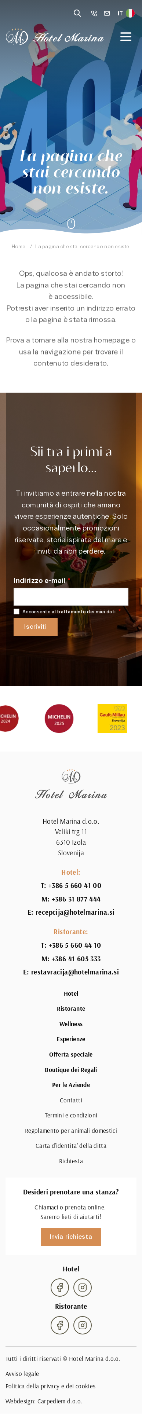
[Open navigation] (126, 36)
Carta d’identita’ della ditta (71, 1146)
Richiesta (71, 1161)
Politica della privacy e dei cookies (50, 1386)
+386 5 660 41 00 (74, 885)
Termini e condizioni (71, 1115)
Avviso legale (22, 1374)
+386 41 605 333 (76, 958)
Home (19, 246)
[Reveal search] (77, 13)
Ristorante (71, 1008)
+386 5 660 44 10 (75, 945)
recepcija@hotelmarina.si (75, 912)
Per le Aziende (71, 1084)
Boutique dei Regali (71, 1069)
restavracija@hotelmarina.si (75, 972)
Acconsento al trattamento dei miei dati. (69, 612)
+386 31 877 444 (76, 899)
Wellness (71, 1024)
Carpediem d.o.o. (59, 1401)
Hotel (71, 993)
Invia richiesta (71, 1236)
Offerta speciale (70, 1054)
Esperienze (71, 1039)
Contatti (71, 1100)
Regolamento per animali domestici (71, 1131)
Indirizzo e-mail (40, 579)
